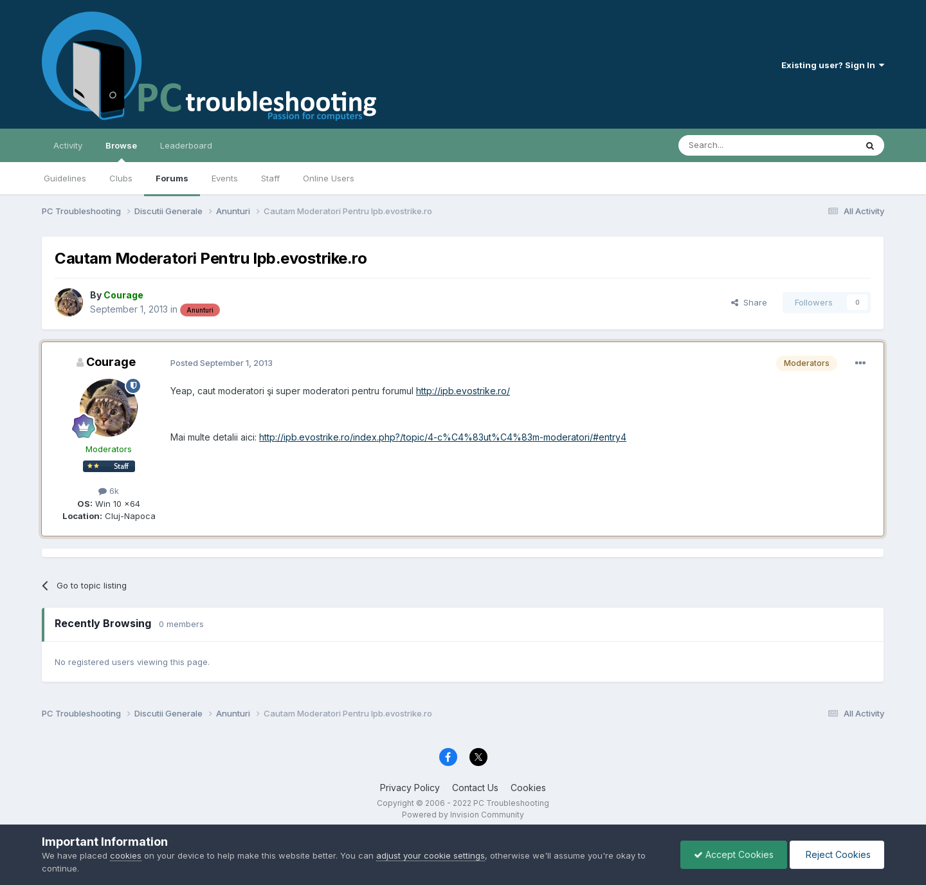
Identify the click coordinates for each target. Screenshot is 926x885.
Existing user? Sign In (832, 65)
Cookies (528, 787)
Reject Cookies (837, 854)
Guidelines (65, 178)
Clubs (120, 178)
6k (108, 491)
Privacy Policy (410, 787)
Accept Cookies (734, 854)
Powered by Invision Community (463, 814)
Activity (67, 145)
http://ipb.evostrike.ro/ (463, 390)
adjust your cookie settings (430, 855)
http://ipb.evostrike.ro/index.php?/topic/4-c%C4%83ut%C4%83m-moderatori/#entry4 (442, 437)
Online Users (328, 178)
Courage (111, 362)
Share (749, 302)
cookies (125, 855)
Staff (270, 178)
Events (225, 178)
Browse (121, 151)
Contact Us (475, 787)
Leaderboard (186, 145)
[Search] (734, 145)
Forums (172, 178)
